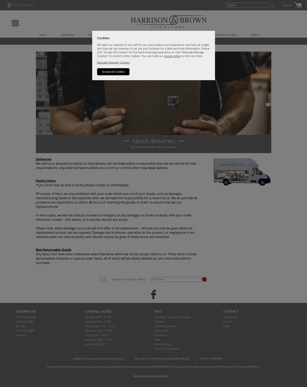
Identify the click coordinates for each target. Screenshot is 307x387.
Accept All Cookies (113, 71)
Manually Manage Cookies (113, 62)
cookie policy (172, 56)
